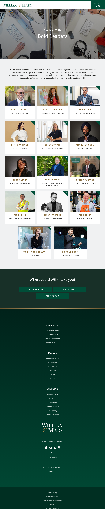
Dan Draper (85, 110)
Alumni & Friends (52, 343)
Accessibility (52, 493)
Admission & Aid (52, 359)
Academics (52, 363)
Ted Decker (85, 215)
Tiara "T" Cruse (52, 215)
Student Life (52, 367)
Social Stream (52, 458)
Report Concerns (52, 415)
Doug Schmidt (52, 180)
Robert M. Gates (85, 180)
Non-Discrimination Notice (52, 501)
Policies (52, 505)
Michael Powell (20, 110)
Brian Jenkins (70, 252)
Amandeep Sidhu (85, 145)
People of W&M (52, 30)
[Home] (17, 5)
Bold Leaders (52, 36)
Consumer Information (52, 497)
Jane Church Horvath (35, 252)
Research (52, 371)
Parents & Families (52, 339)
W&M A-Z (52, 399)
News (52, 379)
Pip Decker (20, 215)
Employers (52, 403)
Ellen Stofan (52, 145)
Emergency (52, 411)
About (52, 375)
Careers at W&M (52, 407)
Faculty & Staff (52, 335)
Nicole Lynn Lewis (52, 110)
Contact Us (52, 471)
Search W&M (52, 395)
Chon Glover (20, 180)
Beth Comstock (20, 145)
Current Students (52, 331)
